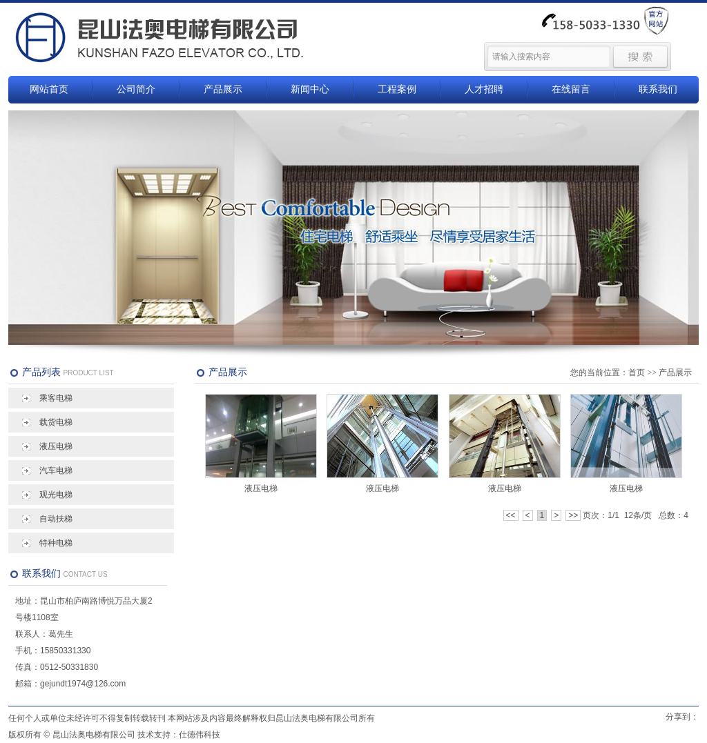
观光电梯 (55, 494)
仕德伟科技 (199, 735)
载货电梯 (55, 422)
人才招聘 (484, 89)
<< (511, 515)
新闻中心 (310, 89)
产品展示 (223, 89)
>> (573, 515)
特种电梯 (55, 543)
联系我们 (658, 89)
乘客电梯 (55, 398)
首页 (636, 372)
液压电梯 (55, 446)
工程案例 (397, 89)
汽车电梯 (55, 470)
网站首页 (49, 89)
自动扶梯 (55, 519)
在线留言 (571, 89)
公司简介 (136, 89)
